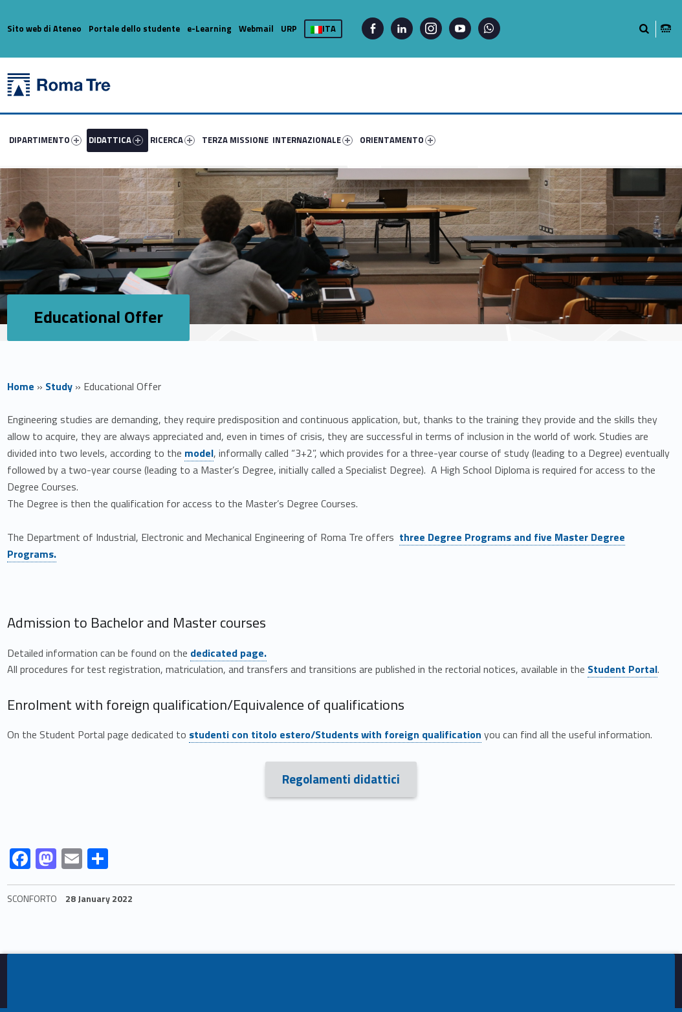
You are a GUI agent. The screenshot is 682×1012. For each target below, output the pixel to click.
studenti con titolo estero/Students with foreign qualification (335, 734)
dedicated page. (228, 653)
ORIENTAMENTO (397, 139)
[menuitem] (47, 140)
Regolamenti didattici (341, 778)
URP (289, 28)
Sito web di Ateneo (44, 28)
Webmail (256, 28)
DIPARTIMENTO (45, 139)
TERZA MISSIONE (235, 139)
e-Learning (209, 28)
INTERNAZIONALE (312, 139)
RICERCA (172, 139)
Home (20, 386)
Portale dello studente (134, 28)
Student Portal (622, 669)
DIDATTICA (116, 139)
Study (58, 386)
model (199, 453)
